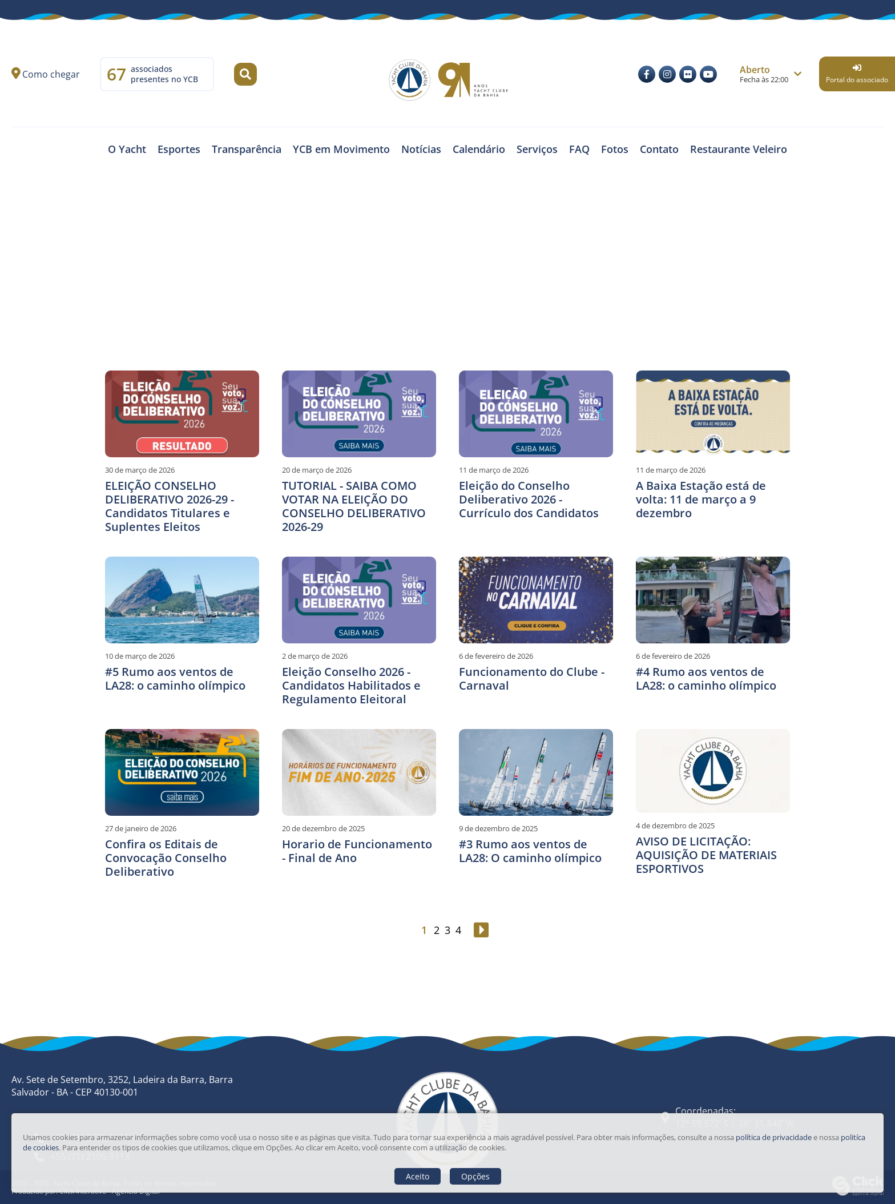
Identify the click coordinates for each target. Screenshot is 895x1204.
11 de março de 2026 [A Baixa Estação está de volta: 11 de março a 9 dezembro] (670, 470)
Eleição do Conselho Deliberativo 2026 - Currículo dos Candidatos (529, 499)
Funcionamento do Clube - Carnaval (531, 678)
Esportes (179, 149)
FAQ (579, 149)
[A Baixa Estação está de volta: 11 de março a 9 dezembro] (713, 414)
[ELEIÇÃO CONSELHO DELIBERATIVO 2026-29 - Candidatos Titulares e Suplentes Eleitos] (182, 414)
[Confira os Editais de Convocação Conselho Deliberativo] (182, 772)
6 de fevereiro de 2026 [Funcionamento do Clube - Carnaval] (496, 656)
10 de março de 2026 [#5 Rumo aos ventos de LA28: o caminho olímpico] (140, 656)
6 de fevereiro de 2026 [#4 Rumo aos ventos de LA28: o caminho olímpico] (673, 656)
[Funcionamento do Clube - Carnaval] (536, 600)
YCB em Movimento (341, 149)
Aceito (417, 1176)
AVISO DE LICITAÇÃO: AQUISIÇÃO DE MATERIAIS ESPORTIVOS (706, 854)
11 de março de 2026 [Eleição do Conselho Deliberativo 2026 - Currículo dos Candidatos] (494, 470)
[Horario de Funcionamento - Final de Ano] (359, 772)
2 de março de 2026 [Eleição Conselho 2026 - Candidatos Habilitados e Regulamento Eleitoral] (315, 656)
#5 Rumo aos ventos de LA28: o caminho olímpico (175, 678)
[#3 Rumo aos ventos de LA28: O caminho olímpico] (536, 772)
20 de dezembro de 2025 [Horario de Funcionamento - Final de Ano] (323, 828)
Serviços (537, 149)
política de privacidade (774, 1137)
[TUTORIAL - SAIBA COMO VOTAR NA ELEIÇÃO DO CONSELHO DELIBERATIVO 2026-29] (359, 414)
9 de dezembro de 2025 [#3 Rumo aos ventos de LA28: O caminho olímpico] (498, 828)
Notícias (421, 149)
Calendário (479, 149)
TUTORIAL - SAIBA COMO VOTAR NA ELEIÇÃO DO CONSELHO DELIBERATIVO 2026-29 (354, 506)
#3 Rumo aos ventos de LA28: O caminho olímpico (530, 850)
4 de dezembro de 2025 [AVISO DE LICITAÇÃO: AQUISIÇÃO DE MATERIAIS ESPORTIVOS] (675, 825)
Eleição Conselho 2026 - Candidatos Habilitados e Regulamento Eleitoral (351, 685)
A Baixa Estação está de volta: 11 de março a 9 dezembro (701, 499)
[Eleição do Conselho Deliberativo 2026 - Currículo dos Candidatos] (536, 414)
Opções (475, 1176)
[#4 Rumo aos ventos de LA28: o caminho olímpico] (713, 600)
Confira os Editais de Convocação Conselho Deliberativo (166, 857)
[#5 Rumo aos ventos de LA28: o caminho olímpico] (182, 600)
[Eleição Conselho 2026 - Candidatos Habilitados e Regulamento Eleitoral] (359, 600)
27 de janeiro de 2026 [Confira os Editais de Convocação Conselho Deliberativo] (140, 828)
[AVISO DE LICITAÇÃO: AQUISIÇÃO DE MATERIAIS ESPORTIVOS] (713, 771)
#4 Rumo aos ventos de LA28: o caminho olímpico (706, 678)
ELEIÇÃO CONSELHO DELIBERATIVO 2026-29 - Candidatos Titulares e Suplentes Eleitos (169, 506)
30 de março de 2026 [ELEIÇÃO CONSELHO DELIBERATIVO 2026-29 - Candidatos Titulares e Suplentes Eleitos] (140, 470)
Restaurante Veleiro (738, 149)
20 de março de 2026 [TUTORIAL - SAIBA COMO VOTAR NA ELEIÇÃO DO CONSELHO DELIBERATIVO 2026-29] (317, 470)
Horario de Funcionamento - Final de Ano (357, 850)
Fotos (614, 149)
